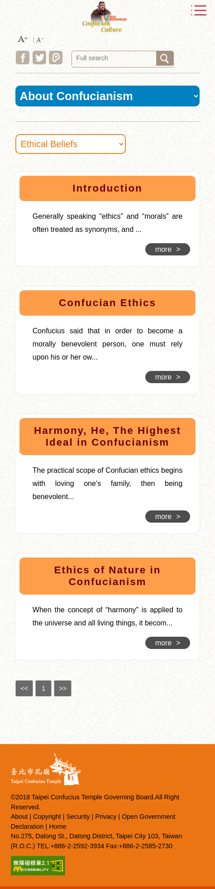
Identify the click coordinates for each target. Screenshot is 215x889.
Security (78, 816)
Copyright (47, 816)
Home (57, 826)
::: (10, 173)
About (19, 816)
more (168, 249)
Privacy (105, 816)
